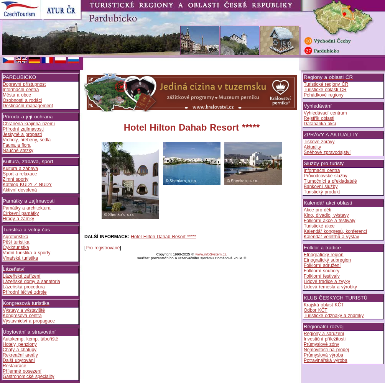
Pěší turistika (16, 242)
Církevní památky (21, 213)
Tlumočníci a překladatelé (330, 181)
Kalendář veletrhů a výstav (331, 236)
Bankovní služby (320, 186)
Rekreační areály (20, 355)
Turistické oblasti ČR (325, 89)
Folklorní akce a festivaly (329, 220)
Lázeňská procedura (24, 287)
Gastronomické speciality (28, 376)
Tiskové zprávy (319, 141)
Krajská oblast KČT (324, 305)
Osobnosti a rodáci (22, 100)
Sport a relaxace (20, 174)
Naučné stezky (18, 150)
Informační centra (21, 89)
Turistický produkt (322, 192)
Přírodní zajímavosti (23, 129)
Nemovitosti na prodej (326, 349)
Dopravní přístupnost (24, 84)
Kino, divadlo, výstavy (326, 215)
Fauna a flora (17, 145)
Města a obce (17, 95)
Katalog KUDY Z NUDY (27, 184)
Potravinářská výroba (325, 360)
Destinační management (28, 105)
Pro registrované (103, 247)
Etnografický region (324, 254)
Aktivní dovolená (20, 190)
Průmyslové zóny (321, 344)
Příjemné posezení (22, 371)
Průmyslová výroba (323, 355)
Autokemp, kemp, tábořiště (30, 339)
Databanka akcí (320, 123)
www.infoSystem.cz (211, 254)
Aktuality (312, 147)
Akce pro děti (317, 210)
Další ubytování (19, 360)
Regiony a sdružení (324, 333)
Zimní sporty (15, 179)
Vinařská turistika (20, 258)
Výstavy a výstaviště (24, 310)
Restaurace (14, 365)
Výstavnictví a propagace (29, 321)
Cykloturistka (16, 247)
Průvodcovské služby (325, 175)
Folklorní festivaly (322, 276)
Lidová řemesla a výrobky (330, 287)
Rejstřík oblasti (319, 118)
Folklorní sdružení (322, 265)
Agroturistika (15, 236)
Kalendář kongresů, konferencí (335, 231)
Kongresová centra (22, 315)
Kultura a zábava (20, 168)
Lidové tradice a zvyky (327, 281)
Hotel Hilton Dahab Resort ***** (163, 236)
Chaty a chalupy (19, 349)
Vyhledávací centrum (325, 113)
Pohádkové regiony (324, 95)
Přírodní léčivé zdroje (25, 292)
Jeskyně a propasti (22, 134)
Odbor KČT (315, 310)
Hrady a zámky (18, 218)
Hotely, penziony (20, 344)
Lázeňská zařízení (21, 276)
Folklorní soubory (321, 270)
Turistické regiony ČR (326, 84)
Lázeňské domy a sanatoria (31, 281)
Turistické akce (319, 226)
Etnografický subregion (327, 260)
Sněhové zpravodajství (327, 152)
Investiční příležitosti (325, 339)
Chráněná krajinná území (29, 123)
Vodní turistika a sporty (26, 252)
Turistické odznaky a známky (334, 315)
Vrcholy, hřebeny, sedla (27, 139)
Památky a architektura (27, 208)
